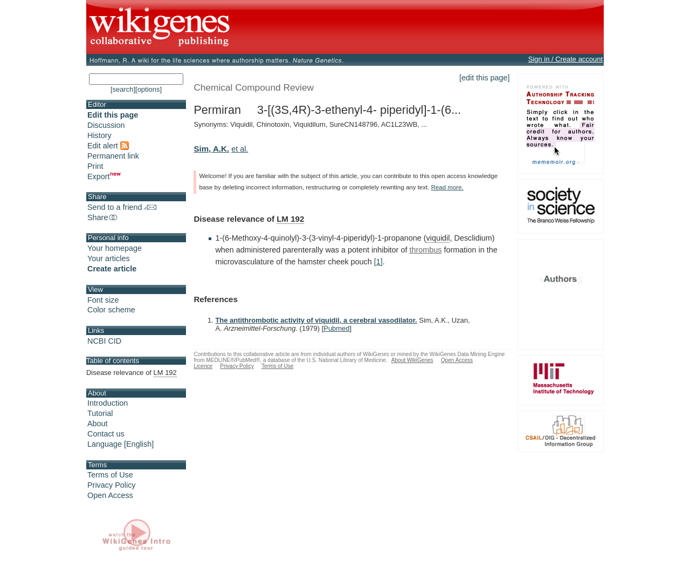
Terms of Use (110, 474)
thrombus (425, 249)
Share (103, 217)
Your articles (108, 258)
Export (104, 176)
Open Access (110, 495)
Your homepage (114, 248)
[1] (378, 261)
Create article (111, 268)
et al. (239, 149)
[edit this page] (484, 77)
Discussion (106, 125)
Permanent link (113, 156)
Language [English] (120, 444)
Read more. (447, 187)
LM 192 (290, 218)
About (97, 423)
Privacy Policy (111, 485)
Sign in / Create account (565, 59)
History (99, 135)
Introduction (107, 403)
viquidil (438, 238)
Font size (103, 300)
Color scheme (111, 309)
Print (95, 166)
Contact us (106, 433)
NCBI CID (104, 341)
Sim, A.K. (211, 148)
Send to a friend (121, 207)
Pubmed (336, 328)
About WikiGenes (412, 360)
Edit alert (108, 145)
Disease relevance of (131, 373)
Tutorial (100, 413)
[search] (123, 89)
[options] (148, 89)
